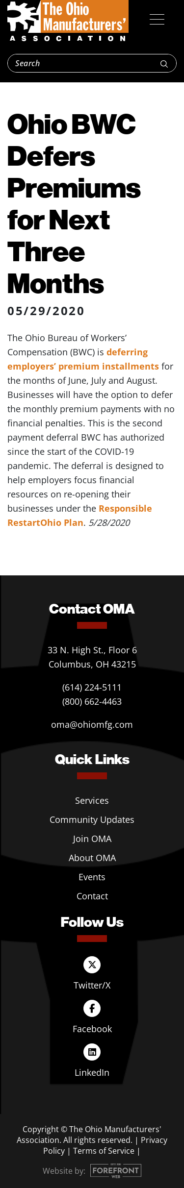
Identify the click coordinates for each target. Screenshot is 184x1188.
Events (92, 877)
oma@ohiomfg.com (92, 724)
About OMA (92, 858)
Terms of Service (103, 1150)
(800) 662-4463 (92, 701)
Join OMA (92, 838)
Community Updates (92, 819)
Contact (92, 896)
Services (92, 800)
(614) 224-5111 (92, 687)
